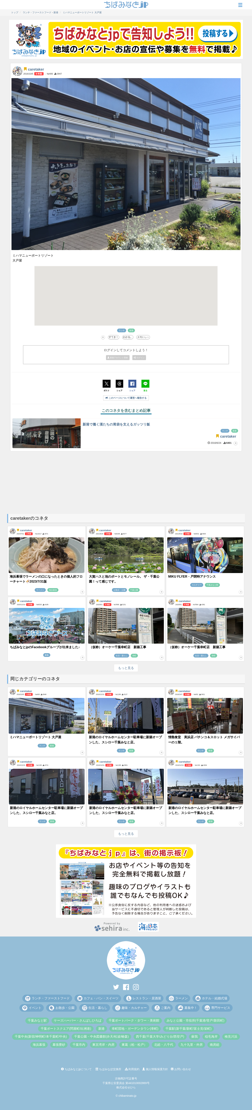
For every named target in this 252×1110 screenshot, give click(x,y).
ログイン (139, 358)
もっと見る (126, 668)
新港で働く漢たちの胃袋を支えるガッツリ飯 (116, 424)
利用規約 (132, 1069)
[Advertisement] (126, 482)
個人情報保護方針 (155, 1069)
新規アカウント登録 (117, 358)
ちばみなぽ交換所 (108, 1069)
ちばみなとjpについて (76, 1069)
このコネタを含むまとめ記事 (126, 410)
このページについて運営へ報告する (125, 398)
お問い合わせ (181, 1069)
